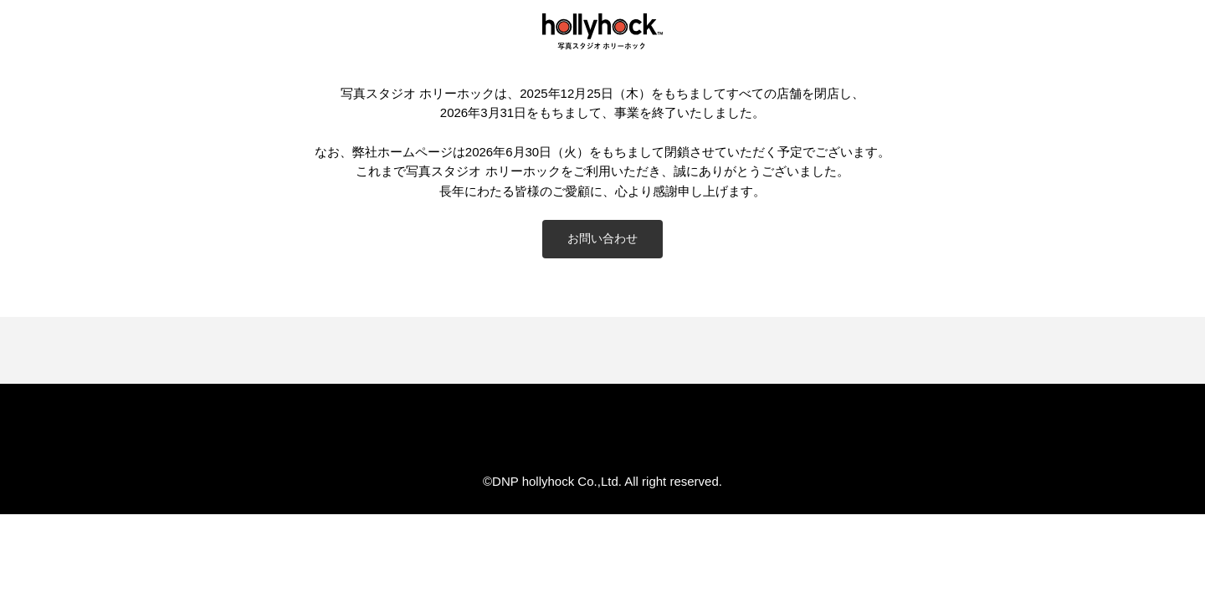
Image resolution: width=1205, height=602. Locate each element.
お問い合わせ (602, 238)
